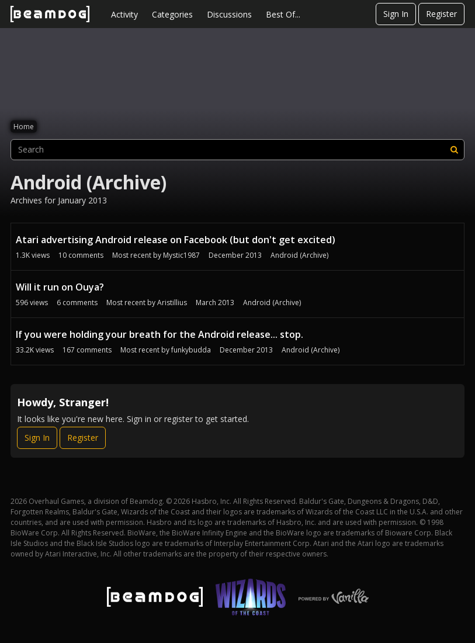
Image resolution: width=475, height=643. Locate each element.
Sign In (395, 13)
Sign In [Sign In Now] (37, 437)
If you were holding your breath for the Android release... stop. (159, 334)
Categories (172, 14)
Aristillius (172, 302)
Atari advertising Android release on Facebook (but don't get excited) (175, 239)
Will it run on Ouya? (60, 287)
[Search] (453, 149)
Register (441, 13)
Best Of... (283, 14)
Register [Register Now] (82, 437)
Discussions (229, 14)
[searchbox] (237, 149)
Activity (124, 14)
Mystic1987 (181, 255)
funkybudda (191, 350)
